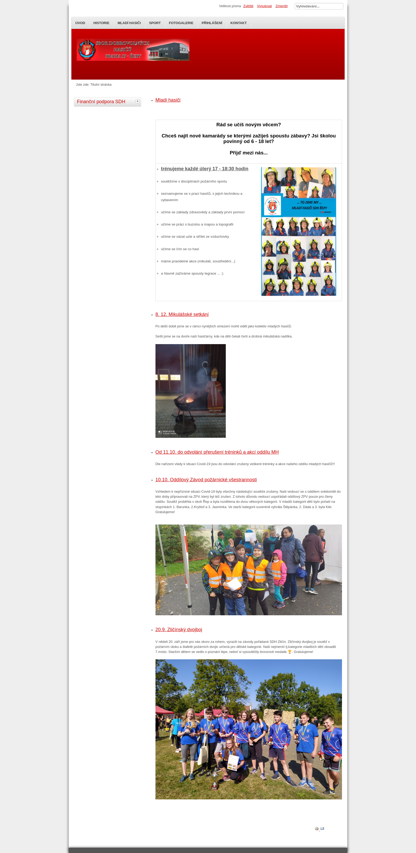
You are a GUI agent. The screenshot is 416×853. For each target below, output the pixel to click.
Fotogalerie (181, 23)
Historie (101, 23)
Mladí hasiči (168, 100)
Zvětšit (248, 6)
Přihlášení (212, 23)
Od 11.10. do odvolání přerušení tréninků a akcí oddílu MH (217, 452)
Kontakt (238, 23)
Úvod (80, 23)
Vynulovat (264, 6)
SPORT (155, 23)
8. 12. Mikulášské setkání (182, 314)
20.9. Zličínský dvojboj (178, 629)
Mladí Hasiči (129, 23)
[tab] (138, 101)
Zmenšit (281, 6)
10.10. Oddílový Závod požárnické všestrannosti (206, 479)
